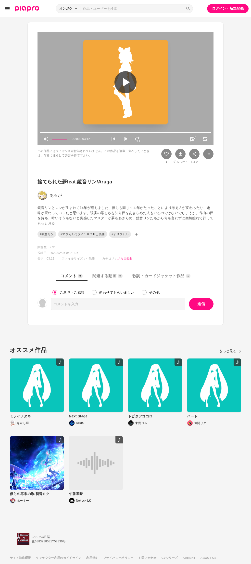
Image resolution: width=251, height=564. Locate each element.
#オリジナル (120, 234)
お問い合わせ (147, 558)
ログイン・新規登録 (228, 8)
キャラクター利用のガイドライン (58, 558)
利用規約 (92, 558)
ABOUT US (208, 558)
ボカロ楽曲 (125, 258)
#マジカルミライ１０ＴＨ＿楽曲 (83, 234)
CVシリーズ (170, 558)
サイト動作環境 (20, 558)
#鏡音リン (47, 234)
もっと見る (230, 351)
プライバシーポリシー (118, 558)
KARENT (189, 558)
